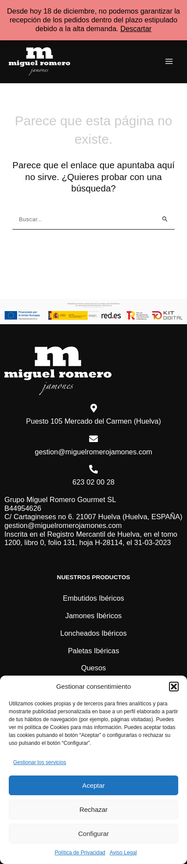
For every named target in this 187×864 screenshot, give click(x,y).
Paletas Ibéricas (93, 651)
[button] (173, 686)
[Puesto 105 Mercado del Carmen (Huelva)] (93, 408)
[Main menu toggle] (168, 61)
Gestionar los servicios (39, 762)
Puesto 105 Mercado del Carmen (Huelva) (93, 421)
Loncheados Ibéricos (93, 633)
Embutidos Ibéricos (93, 598)
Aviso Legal (123, 853)
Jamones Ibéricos (93, 616)
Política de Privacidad (79, 853)
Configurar (93, 833)
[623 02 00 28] (93, 469)
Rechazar (93, 809)
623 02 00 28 (93, 482)
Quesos (93, 668)
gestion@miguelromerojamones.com (93, 452)
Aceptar (93, 785)
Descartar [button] (135, 28)
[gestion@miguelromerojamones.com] (93, 439)
